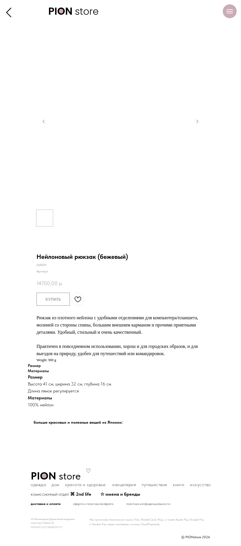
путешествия (154, 484)
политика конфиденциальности (148, 504)
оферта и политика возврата (93, 504)
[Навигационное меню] (230, 11)
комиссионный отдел (61, 494)
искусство (200, 484)
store (56, 476)
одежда (38, 484)
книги (179, 484)
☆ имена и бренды (120, 494)
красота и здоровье (85, 484)
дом (55, 484)
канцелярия (124, 484)
